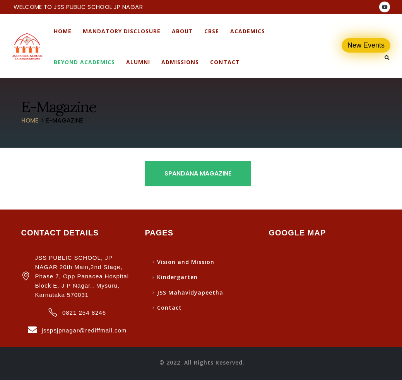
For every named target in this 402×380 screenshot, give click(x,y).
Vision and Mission (185, 262)
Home (63, 31)
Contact (225, 62)
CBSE (211, 31)
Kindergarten (177, 277)
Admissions (180, 62)
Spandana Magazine (197, 173)
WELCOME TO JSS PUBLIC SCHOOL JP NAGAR (78, 7)
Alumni (138, 62)
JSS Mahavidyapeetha (190, 292)
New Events (366, 45)
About (182, 31)
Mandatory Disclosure (122, 31)
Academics (247, 31)
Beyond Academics (84, 62)
